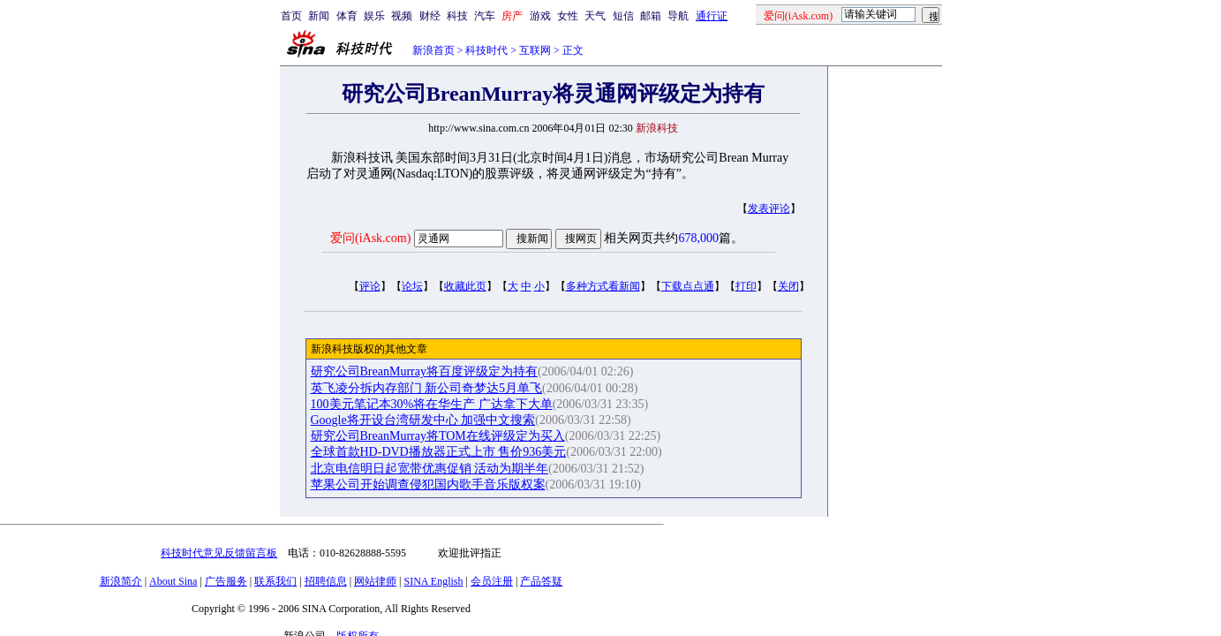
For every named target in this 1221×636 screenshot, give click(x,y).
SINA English (433, 581)
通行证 (711, 16)
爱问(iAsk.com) (370, 238)
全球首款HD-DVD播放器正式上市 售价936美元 (439, 451)
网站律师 (375, 581)
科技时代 (486, 50)
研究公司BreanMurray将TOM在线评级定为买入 (438, 436)
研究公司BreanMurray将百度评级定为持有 (424, 371)
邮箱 (650, 16)
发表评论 (769, 208)
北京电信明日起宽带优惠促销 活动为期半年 (430, 468)
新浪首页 (433, 50)
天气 (595, 16)
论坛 (412, 286)
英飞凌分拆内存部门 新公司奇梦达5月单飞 (427, 388)
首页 (291, 16)
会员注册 (492, 581)
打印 (746, 286)
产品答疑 (541, 581)
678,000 (698, 238)
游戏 (540, 16)
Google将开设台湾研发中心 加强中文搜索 (423, 420)
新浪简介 (121, 581)
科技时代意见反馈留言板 (219, 553)
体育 (347, 16)
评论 (370, 286)
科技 (457, 16)
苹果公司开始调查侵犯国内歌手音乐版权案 (428, 484)
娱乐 (374, 16)
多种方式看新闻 (603, 286)
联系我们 (275, 581)
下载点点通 (687, 286)
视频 (401, 16)
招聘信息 (326, 581)
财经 (430, 16)
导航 (678, 16)
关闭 (788, 286)
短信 (623, 16)
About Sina (173, 581)
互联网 (535, 50)
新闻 (318, 16)
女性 (567, 16)
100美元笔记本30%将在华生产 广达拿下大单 (432, 404)
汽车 (484, 16)
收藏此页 (465, 286)
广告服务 (226, 581)
